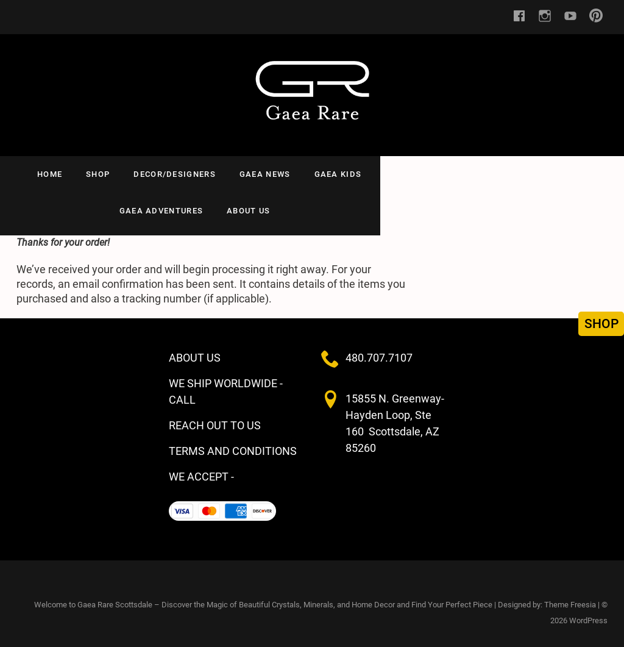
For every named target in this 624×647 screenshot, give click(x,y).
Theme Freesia (570, 598)
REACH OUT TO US (215, 419)
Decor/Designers (178, 174)
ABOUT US (518, 174)
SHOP (101, 174)
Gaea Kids (342, 174)
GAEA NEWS (268, 174)
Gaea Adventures (431, 174)
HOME (53, 174)
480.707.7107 (379, 351)
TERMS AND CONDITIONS (233, 444)
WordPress (588, 614)
